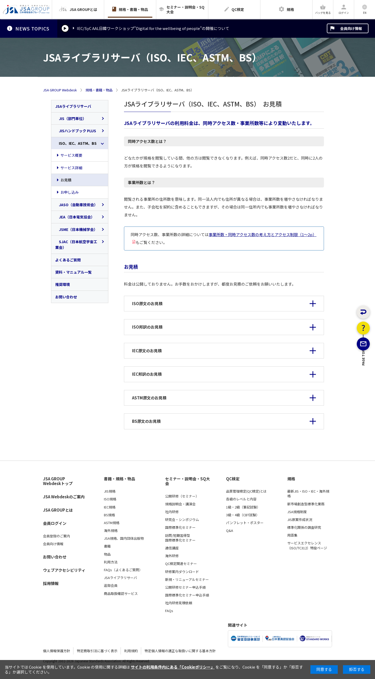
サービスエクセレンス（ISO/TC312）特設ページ (307, 545)
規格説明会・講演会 (180, 504)
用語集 (292, 535)
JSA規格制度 (297, 512)
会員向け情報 (351, 28)
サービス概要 (71, 155)
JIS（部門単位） (70, 118)
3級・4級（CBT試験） (242, 515)
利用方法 (110, 562)
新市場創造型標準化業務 (305, 504)
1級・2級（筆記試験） (243, 507)
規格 (291, 478)
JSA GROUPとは (58, 510)
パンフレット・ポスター (245, 522)
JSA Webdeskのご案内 (64, 496)
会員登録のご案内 (56, 536)
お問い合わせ (66, 296)
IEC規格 (109, 507)
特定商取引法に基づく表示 (97, 650)
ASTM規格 (111, 522)
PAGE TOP (363, 383)
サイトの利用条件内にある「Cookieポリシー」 (173, 667)
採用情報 (51, 583)
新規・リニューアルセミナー (187, 579)
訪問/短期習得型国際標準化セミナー (180, 538)
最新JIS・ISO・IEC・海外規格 (308, 493)
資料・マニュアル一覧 (73, 272)
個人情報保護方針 (56, 650)
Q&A (229, 530)
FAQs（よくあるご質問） (123, 570)
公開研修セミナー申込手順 (185, 587)
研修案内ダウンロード (182, 571)
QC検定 (233, 478)
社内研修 (172, 512)
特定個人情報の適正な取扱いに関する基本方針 (180, 650)
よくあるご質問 (68, 259)
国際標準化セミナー (180, 527)
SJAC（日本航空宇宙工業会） (76, 244)
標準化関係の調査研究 (304, 527)
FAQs (169, 610)
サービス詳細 (71, 167)
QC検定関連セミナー (181, 563)
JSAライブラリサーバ (73, 106)
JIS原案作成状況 (299, 519)
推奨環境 (62, 284)
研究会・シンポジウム (182, 519)
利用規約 (131, 650)
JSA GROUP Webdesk (60, 90)
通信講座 (172, 548)
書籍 (107, 546)
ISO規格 (110, 499)
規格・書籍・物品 (99, 90)
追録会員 (110, 585)
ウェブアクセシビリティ (64, 570)
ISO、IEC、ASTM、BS (76, 143)
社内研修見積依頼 (178, 603)
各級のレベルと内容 (241, 499)
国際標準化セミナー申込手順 (187, 595)
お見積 (65, 180)
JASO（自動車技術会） (76, 204)
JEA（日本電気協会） (75, 216)
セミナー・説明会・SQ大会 (187, 481)
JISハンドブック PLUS (75, 130)
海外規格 (110, 530)
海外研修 (172, 556)
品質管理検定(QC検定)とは (246, 491)
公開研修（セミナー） (182, 496)
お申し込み (69, 192)
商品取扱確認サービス (121, 593)
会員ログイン (54, 523)
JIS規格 (109, 491)
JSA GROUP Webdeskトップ (58, 481)
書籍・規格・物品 (119, 478)
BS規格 (109, 515)
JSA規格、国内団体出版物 (124, 538)
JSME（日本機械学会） (76, 229)
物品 (107, 554)
